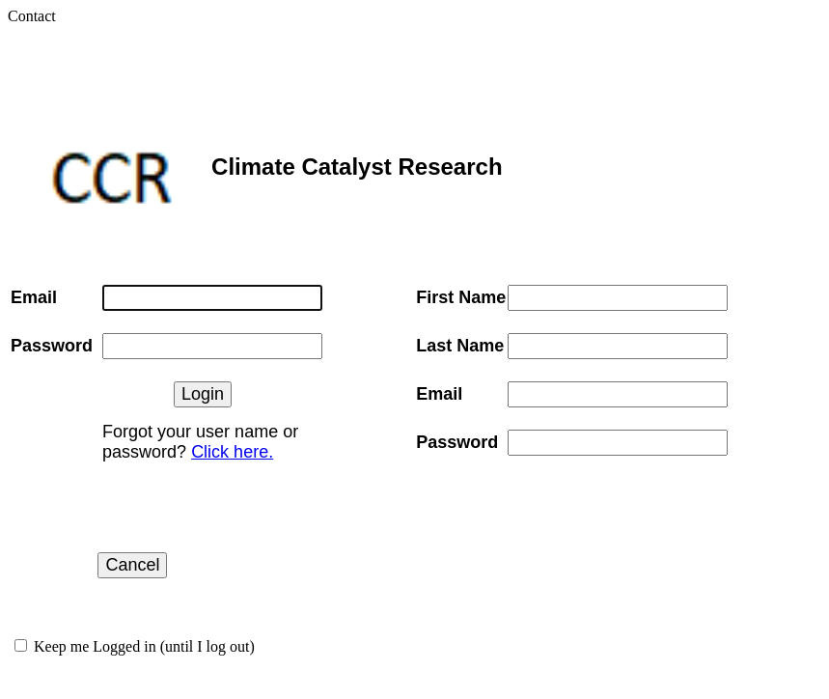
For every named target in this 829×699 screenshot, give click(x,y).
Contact (32, 16)
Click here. (232, 451)
